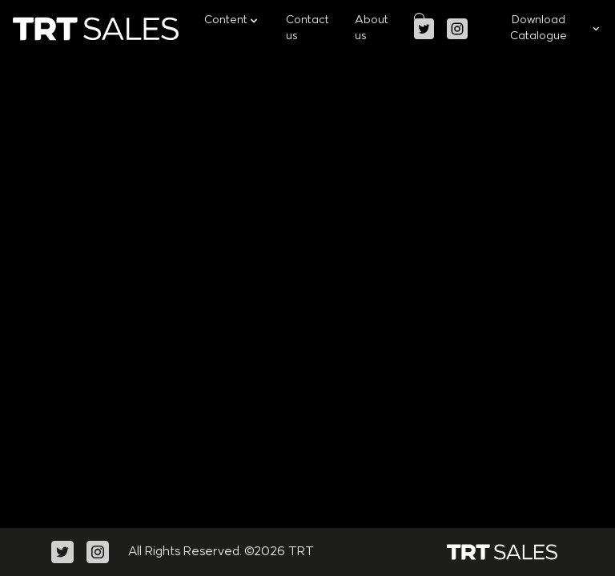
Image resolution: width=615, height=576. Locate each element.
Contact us (307, 28)
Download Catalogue (556, 28)
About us (371, 28)
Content (232, 20)
